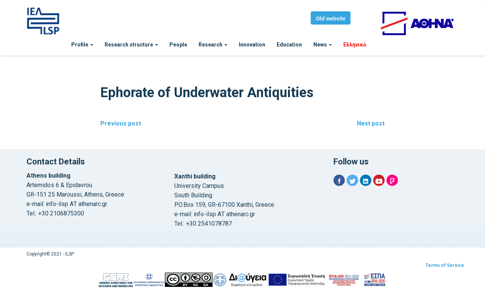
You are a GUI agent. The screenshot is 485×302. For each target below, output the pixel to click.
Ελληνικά (354, 45)
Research (213, 45)
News (322, 45)
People (178, 45)
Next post (371, 123)
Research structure (131, 45)
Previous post (120, 123)
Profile (82, 45)
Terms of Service (445, 265)
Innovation (252, 45)
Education (289, 45)
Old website (331, 18)
